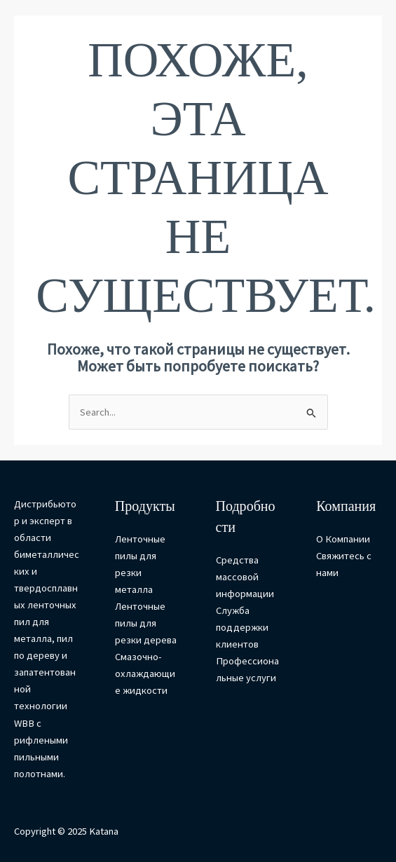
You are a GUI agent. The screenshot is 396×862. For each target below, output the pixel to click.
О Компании (343, 539)
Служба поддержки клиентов (242, 627)
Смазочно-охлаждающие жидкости (145, 673)
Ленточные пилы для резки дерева (146, 623)
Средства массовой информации (245, 577)
